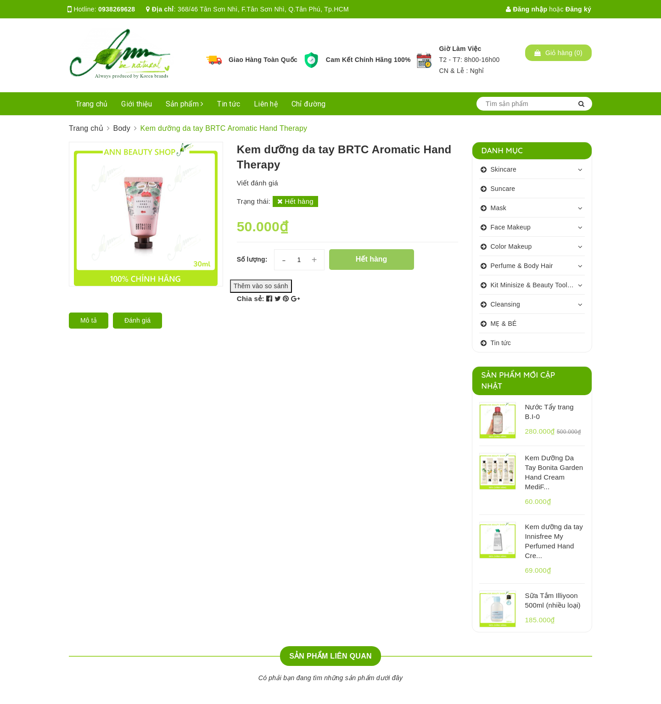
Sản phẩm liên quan (330, 656)
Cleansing (506, 304)
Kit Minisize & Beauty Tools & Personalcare (538, 285)
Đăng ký (578, 9)
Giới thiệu (136, 104)
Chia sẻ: (250, 298)
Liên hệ (266, 104)
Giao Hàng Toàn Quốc (263, 59)
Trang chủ (91, 104)
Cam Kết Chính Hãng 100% (368, 59)
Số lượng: (252, 259)
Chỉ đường (308, 104)
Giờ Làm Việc (460, 48)
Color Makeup (511, 246)
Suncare (503, 188)
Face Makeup (511, 227)
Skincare (503, 169)
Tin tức (228, 104)
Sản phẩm (185, 104)
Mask (498, 208)
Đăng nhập (526, 9)
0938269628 (116, 9)
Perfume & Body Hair (522, 265)
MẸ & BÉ (504, 323)
